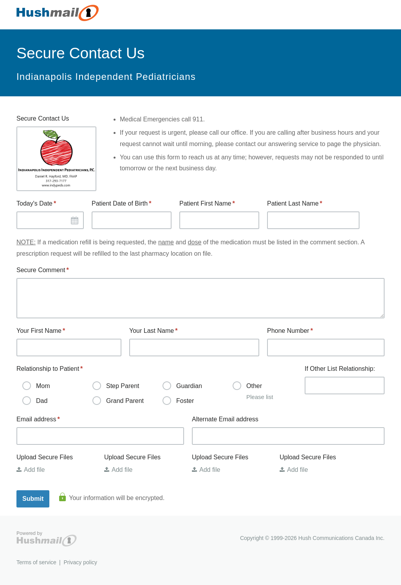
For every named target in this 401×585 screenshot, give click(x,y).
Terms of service (36, 562)
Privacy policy (80, 562)
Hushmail (46, 539)
